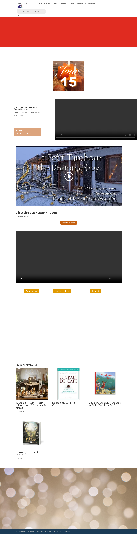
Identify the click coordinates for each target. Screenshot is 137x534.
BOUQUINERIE (37, 4)
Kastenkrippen (68, 222)
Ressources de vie (28, 531)
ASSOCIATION (81, 4)
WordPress (47, 531)
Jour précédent (62, 291)
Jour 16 (95, 291)
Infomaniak (66, 531)
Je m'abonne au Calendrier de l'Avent (26, 132)
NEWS (72, 4)
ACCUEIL (18, 4)
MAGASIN (27, 4)
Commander (31, 291)
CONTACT (91, 4)
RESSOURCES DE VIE (60, 4)
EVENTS (47, 4)
